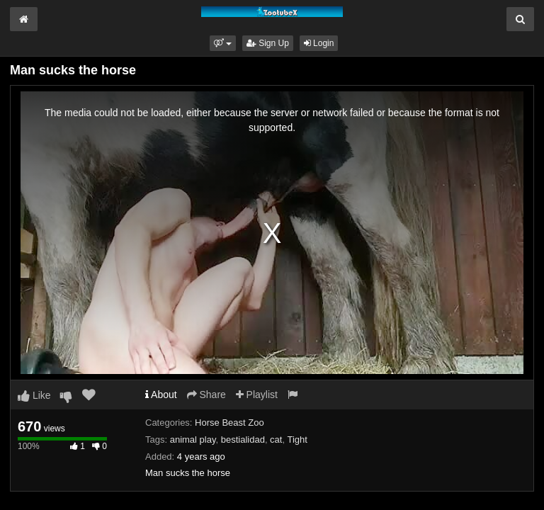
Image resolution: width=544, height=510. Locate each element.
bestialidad (243, 439)
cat (276, 439)
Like (34, 395)
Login (319, 43)
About (161, 394)
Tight (297, 439)
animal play (193, 439)
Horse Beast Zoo (229, 422)
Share (206, 394)
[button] (223, 43)
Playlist (257, 394)
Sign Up (267, 43)
